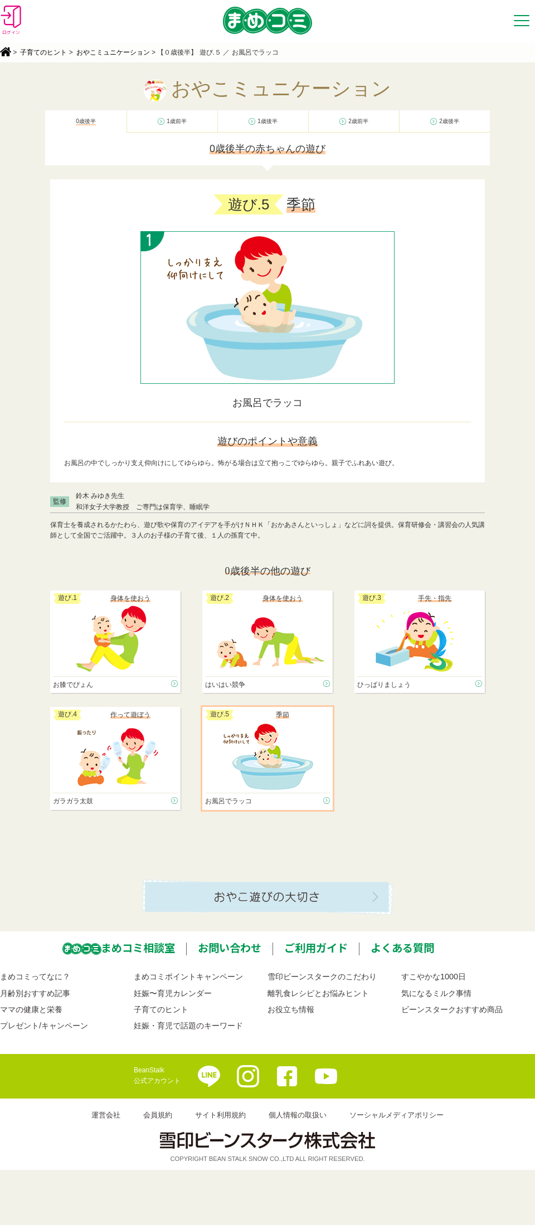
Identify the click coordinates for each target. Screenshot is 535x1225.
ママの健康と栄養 (31, 1009)
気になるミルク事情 (436, 993)
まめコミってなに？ (35, 976)
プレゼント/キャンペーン (44, 1025)
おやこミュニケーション (113, 52)
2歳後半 (449, 121)
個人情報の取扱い (298, 1115)
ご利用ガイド (316, 947)
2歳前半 (358, 121)
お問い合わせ (229, 947)
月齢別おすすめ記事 (35, 993)
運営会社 (105, 1115)
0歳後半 (86, 121)
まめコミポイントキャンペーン (188, 976)
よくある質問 (402, 947)
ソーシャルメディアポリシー (396, 1115)
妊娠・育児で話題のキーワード (188, 1025)
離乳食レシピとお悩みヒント (318, 993)
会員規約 (157, 1115)
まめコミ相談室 (138, 947)
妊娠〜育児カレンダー (173, 993)
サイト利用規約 (220, 1115)
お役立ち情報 (291, 1009)
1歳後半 (267, 121)
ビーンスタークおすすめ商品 (452, 1009)
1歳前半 (177, 121)
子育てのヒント (43, 52)
